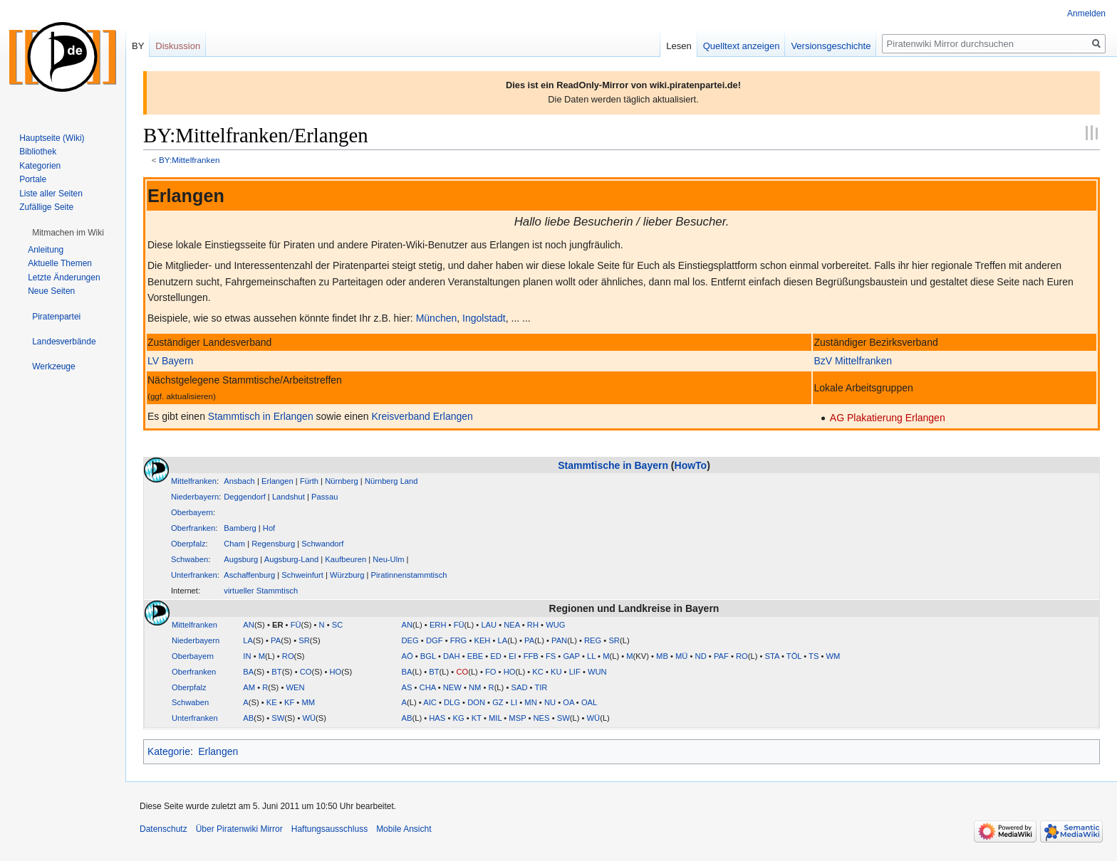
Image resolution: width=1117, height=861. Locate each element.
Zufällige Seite (46, 207)
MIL (495, 718)
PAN (559, 640)
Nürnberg (341, 481)
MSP (517, 718)
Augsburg (241, 559)
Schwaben (189, 559)
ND (701, 656)
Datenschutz (163, 829)
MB (662, 656)
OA (568, 702)
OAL (589, 702)
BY (138, 46)
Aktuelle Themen (60, 263)
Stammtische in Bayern (613, 465)
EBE (475, 656)
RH (533, 624)
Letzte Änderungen (64, 277)
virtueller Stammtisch (261, 590)
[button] (68, 233)
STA (772, 656)
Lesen (678, 46)
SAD (519, 687)
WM (833, 656)
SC (337, 624)
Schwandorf (322, 543)
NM (475, 687)
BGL (428, 656)
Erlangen (277, 481)
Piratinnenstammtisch (409, 575)
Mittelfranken (194, 481)
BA (248, 671)
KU (556, 671)
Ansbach (239, 481)
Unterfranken (194, 575)
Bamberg (240, 528)
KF (289, 702)
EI (512, 656)
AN (248, 624)
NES (542, 718)
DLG (452, 702)
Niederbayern (195, 496)
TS (814, 656)
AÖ (407, 656)
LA (248, 640)
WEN (295, 687)
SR (304, 640)
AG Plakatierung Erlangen (887, 417)
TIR (540, 687)
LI (514, 702)
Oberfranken (193, 528)
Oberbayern (192, 512)
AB (248, 718)
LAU (489, 624)
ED (496, 656)
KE (271, 702)
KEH (482, 640)
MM (308, 702)
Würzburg (347, 575)
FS (551, 656)
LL (591, 656)
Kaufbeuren (345, 559)
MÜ (681, 656)
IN (247, 656)
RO (288, 656)
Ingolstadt (484, 318)
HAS (437, 718)
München (436, 318)
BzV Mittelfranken (853, 360)
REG (592, 640)
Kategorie (168, 751)
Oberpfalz (188, 543)
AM (249, 687)
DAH (451, 656)
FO (491, 671)
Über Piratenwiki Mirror (239, 829)
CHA (428, 687)
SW (277, 718)
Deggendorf (244, 496)
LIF (575, 671)
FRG (458, 640)
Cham (234, 543)
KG (458, 718)
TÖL (793, 656)
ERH (438, 624)
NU (550, 702)
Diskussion (177, 46)
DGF (434, 640)
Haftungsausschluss (329, 829)
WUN (597, 671)
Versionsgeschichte (831, 46)
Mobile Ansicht (403, 829)
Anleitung (45, 250)
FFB (531, 656)
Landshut (288, 496)
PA (276, 640)
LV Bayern (170, 360)
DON (476, 702)
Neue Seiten (51, 291)
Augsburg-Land (291, 559)
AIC (430, 702)
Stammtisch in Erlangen (260, 416)
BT (276, 671)
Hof (269, 528)
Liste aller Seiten (51, 194)
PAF (721, 656)
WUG (555, 624)
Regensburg (273, 543)
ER (278, 624)
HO (336, 671)
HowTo (691, 465)
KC (538, 671)
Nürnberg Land (391, 481)
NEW (452, 687)
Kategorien (40, 166)
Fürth (309, 481)
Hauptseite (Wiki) (51, 138)
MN (530, 702)
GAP (571, 656)
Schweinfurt (302, 575)
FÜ (296, 624)
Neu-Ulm (388, 559)
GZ (498, 702)
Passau (324, 496)
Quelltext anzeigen (741, 46)
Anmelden (1086, 14)
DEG (410, 640)
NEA (511, 624)
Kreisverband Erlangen (421, 416)
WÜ (309, 718)
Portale (32, 179)
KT (477, 718)
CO (306, 671)
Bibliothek (37, 152)
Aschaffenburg (249, 575)
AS (407, 687)
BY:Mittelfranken (189, 159)
